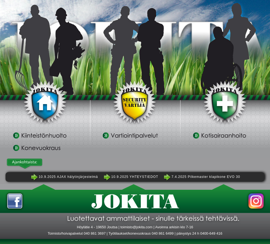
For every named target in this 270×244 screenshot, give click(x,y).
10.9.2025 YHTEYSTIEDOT (131, 177)
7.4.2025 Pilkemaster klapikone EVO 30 (201, 177)
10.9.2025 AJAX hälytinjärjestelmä (64, 177)
